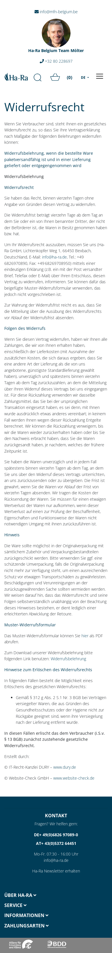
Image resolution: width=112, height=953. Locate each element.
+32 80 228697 (56, 61)
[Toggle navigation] (99, 76)
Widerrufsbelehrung (68, 658)
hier (84, 635)
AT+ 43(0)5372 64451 (56, 843)
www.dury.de (64, 767)
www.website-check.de (73, 778)
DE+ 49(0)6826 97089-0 (56, 834)
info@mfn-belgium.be (56, 11)
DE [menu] (83, 77)
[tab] (28, 895)
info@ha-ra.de (54, 257)
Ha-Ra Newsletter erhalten (56, 871)
